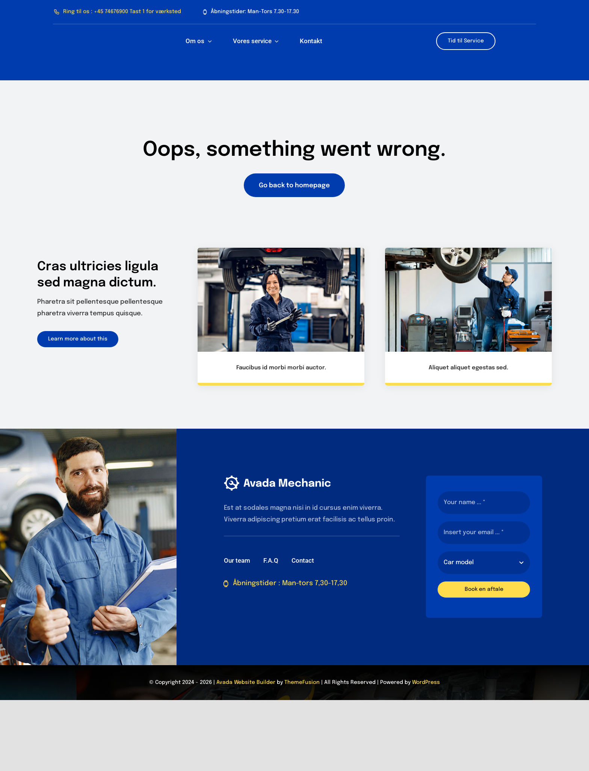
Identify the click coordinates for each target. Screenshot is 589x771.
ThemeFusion (302, 682)
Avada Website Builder (245, 682)
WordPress (426, 682)
